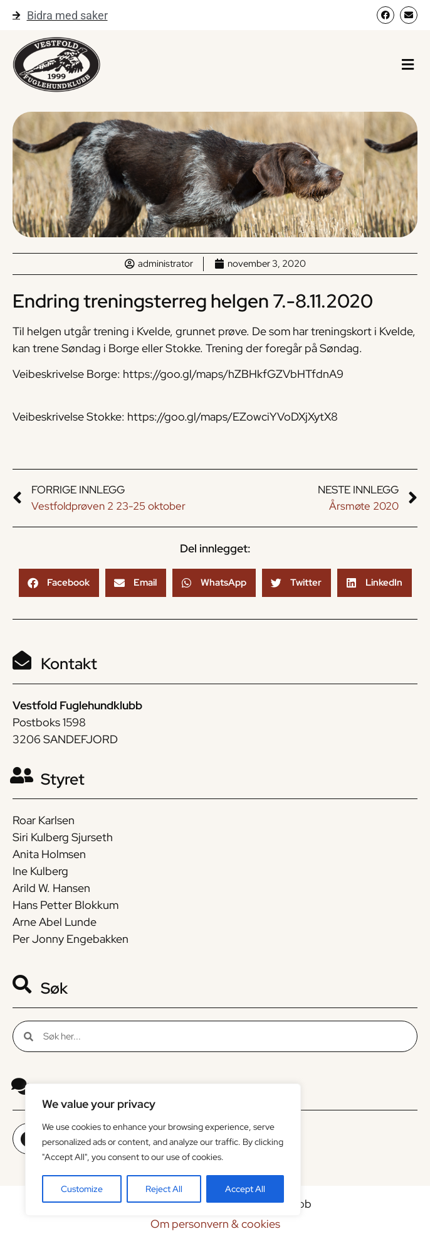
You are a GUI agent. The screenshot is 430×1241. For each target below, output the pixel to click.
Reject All (163, 1189)
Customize (82, 1189)
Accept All (245, 1189)
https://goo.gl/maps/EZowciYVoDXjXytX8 (232, 416)
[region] (163, 1150)
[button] (408, 65)
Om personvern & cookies (215, 1224)
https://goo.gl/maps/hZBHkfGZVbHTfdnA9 (233, 374)
